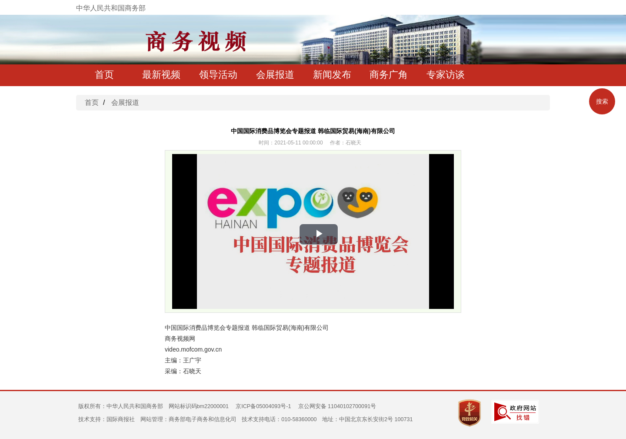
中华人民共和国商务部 (111, 8)
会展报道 (275, 74)
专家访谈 (445, 74)
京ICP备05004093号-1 (263, 406)
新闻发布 (332, 74)
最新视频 (161, 74)
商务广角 (389, 74)
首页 (104, 74)
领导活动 (218, 74)
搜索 (602, 101)
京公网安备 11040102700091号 (337, 406)
